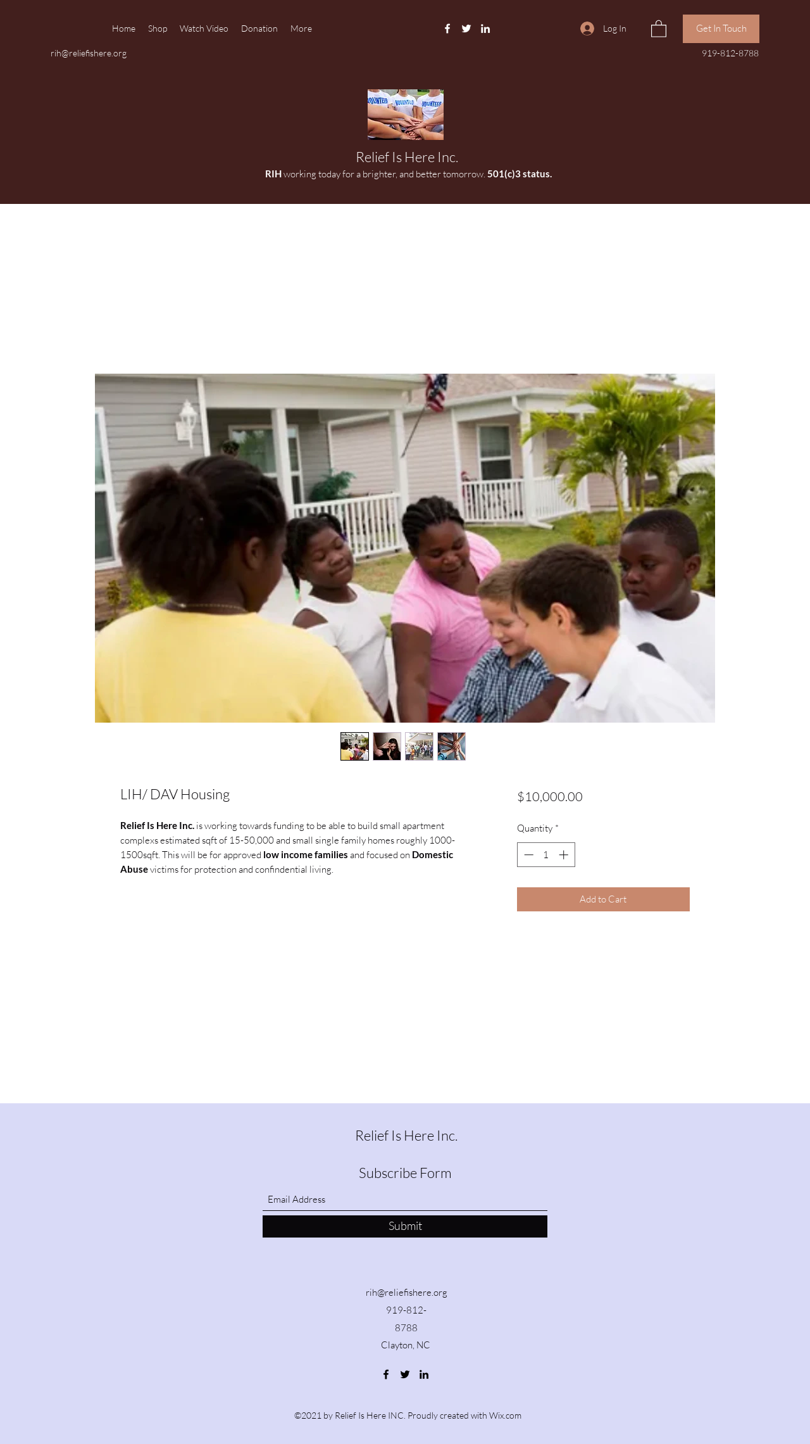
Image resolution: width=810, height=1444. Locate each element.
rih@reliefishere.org (89, 53)
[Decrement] (527, 854)
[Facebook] (447, 28)
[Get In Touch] (721, 29)
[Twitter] (466, 28)
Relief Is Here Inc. (407, 156)
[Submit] (405, 1226)
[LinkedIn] (485, 28)
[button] (658, 28)
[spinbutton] (545, 854)
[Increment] (564, 854)
